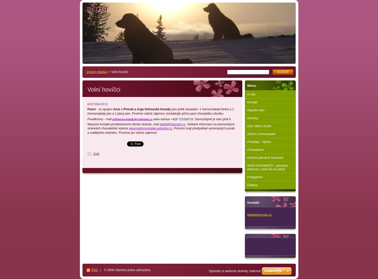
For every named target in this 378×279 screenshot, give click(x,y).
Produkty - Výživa (259, 142)
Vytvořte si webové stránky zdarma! (235, 271)
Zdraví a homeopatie (261, 134)
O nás (251, 94)
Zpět (96, 154)
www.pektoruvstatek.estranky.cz (150, 128)
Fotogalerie (255, 177)
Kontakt (252, 102)
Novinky (252, 118)
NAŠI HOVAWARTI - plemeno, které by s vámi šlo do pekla (268, 167)
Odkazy (252, 185)
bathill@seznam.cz (173, 124)
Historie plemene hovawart (265, 158)
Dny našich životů (259, 126)
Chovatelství (255, 150)
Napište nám (255, 110)
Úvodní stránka (96, 72)
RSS (95, 270)
